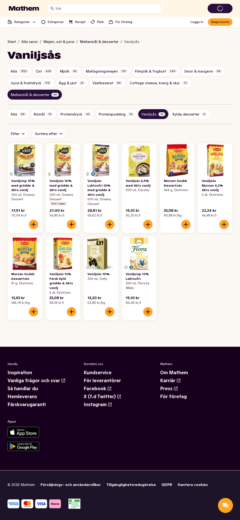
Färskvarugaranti (27, 404)
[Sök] (52, 8)
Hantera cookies (193, 484)
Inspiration (20, 373)
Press (169, 388)
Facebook (98, 388)
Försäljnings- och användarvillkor (71, 484)
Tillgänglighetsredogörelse (131, 484)
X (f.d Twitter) (102, 396)
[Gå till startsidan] (24, 8)
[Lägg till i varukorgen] (33, 224)
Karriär (170, 380)
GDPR (166, 484)
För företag (173, 396)
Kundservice (98, 373)
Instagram (98, 404)
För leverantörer (102, 380)
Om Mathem (174, 373)
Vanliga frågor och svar (37, 380)
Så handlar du (23, 388)
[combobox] (107, 8)
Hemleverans (22, 396)
